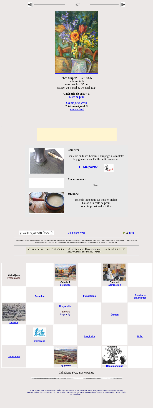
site (131, 232)
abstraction (114, 285)
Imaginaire (89, 336)
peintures (65, 285)
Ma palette (89, 167)
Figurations (89, 296)
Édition (115, 314)
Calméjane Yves (76, 232)
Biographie (65, 306)
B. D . (140, 336)
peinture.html (76, 109)
